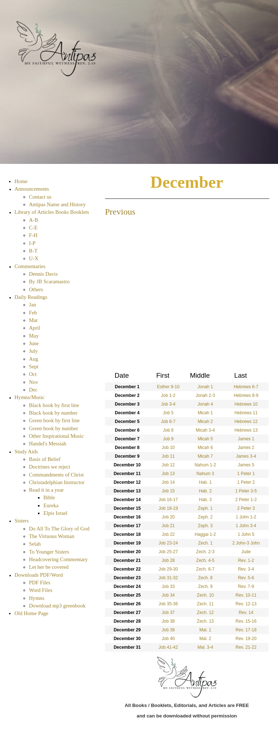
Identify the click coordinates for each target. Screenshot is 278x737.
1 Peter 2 (246, 482)
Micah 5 (205, 438)
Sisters (21, 521)
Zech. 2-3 (205, 551)
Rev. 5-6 (246, 577)
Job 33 (168, 586)
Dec (33, 390)
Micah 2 (205, 421)
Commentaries (29, 266)
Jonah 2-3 (205, 395)
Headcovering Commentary (58, 559)
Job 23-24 (168, 543)
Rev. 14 (246, 612)
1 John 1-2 (246, 517)
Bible (49, 497)
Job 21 (168, 525)
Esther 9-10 (168, 386)
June (34, 343)
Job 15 (168, 491)
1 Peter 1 (246, 473)
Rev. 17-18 (246, 629)
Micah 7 (205, 456)
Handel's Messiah (47, 443)
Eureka (51, 505)
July (33, 351)
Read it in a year (46, 490)
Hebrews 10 (246, 404)
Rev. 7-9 (246, 586)
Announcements (31, 189)
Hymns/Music (29, 397)
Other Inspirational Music (56, 436)
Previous (120, 211)
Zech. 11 (205, 603)
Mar (33, 320)
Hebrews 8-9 (246, 395)
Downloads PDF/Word (38, 575)
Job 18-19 (168, 508)
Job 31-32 (168, 577)
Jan (32, 305)
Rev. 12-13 (246, 603)
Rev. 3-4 (246, 569)
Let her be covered (48, 567)
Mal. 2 (205, 638)
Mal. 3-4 (205, 647)
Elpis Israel (55, 513)
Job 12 (168, 464)
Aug (33, 359)
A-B (33, 220)
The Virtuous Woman (51, 536)
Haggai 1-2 (205, 534)
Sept (33, 366)
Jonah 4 (205, 404)
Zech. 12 (205, 612)
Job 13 (168, 473)
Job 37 (168, 612)
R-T (33, 251)
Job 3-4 (168, 404)
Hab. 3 (205, 499)
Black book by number (53, 413)
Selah (35, 544)
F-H (33, 235)
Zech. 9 (205, 586)
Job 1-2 (168, 395)
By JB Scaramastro (49, 281)
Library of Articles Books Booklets (51, 212)
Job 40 (168, 638)
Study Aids (26, 451)
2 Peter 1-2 (246, 499)
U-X (33, 258)
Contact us (40, 197)
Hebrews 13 (246, 430)
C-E (33, 227)
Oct (33, 374)
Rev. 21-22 (246, 647)
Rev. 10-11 (246, 595)
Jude (246, 551)
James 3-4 (246, 456)
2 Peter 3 (246, 508)
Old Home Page (31, 613)
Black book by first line (54, 405)
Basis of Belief (44, 459)
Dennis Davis (43, 274)
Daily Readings (30, 297)
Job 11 (168, 456)
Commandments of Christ (56, 475)
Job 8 (168, 430)
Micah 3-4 (205, 430)
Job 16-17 (168, 499)
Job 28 (168, 560)
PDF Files (39, 582)
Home (21, 181)
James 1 (246, 438)
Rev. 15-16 (246, 621)
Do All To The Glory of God (59, 528)
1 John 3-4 (246, 525)
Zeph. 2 (205, 517)
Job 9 (168, 438)
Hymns (36, 598)
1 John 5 (246, 534)
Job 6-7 (168, 421)
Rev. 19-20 (246, 638)
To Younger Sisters (49, 552)
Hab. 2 (205, 491)
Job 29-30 (168, 569)
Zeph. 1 (205, 508)
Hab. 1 (205, 482)
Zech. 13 (205, 621)
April (34, 328)
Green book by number (53, 428)
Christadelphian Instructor (56, 482)
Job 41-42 (168, 647)
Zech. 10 (205, 595)
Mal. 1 (205, 629)
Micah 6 (205, 447)
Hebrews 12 (246, 421)
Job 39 (168, 629)
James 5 (246, 464)
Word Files (40, 590)
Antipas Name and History (57, 204)
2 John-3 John (246, 543)
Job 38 (168, 621)
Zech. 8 (205, 577)
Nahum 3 (205, 473)
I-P (32, 243)
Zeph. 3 (205, 525)
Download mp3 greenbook (57, 606)
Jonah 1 (205, 386)
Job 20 (168, 517)
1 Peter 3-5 (246, 491)
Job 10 (168, 447)
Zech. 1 (205, 543)
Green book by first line (54, 420)
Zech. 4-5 (205, 560)
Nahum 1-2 (205, 464)
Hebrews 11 (246, 412)
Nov (33, 382)
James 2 (246, 447)
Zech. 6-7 (205, 569)
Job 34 (168, 595)
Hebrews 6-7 (246, 386)
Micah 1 (205, 412)
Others (36, 289)
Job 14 (168, 482)
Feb (33, 312)
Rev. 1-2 (246, 560)
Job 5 (168, 412)
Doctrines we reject (49, 467)
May (34, 336)
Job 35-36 (168, 603)
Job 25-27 (168, 551)
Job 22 (168, 534)
